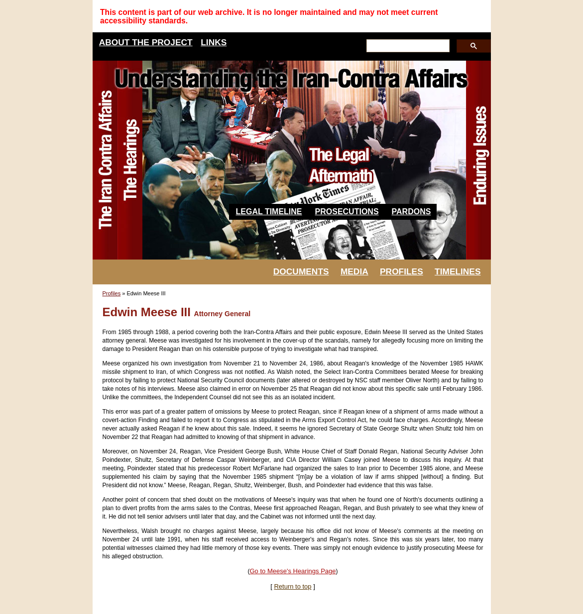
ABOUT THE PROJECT (146, 42)
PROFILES (401, 271)
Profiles (112, 293)
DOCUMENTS (301, 271)
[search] (407, 46)
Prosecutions (347, 211)
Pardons (411, 211)
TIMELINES (457, 271)
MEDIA (354, 271)
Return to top (292, 586)
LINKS (214, 42)
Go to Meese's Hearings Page (292, 571)
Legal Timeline (269, 211)
